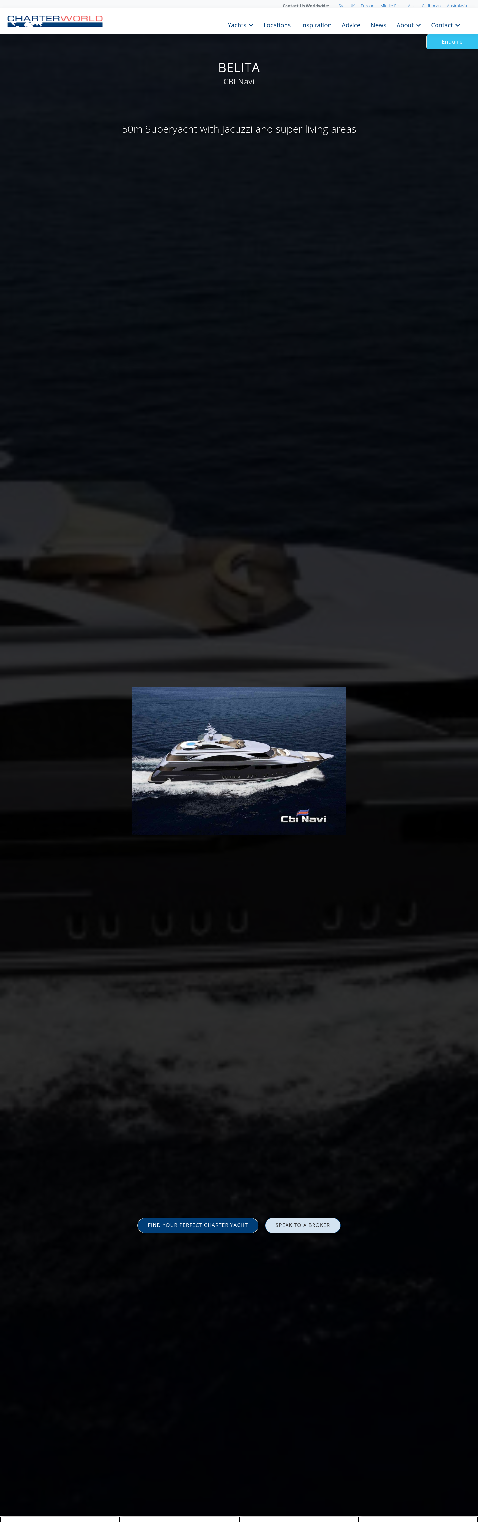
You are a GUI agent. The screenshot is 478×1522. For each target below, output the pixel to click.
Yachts (237, 24)
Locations (277, 24)
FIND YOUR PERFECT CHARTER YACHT (198, 1225)
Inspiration (316, 24)
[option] (239, 761)
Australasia (457, 6)
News (378, 24)
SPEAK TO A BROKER (303, 1225)
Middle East (391, 6)
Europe (367, 6)
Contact (442, 24)
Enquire (452, 41)
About (405, 24)
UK (352, 6)
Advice (351, 24)
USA (339, 6)
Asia (412, 6)
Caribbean (431, 6)
